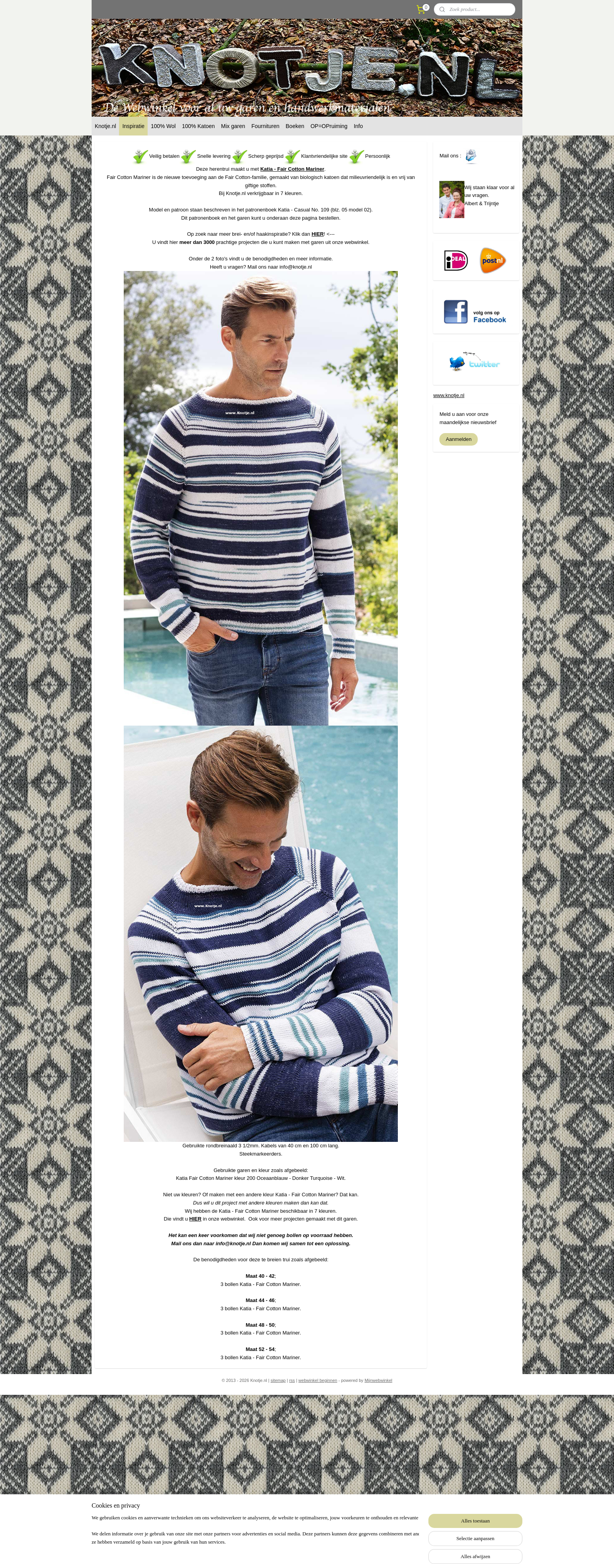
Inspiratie (133, 126)
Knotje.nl (105, 126)
